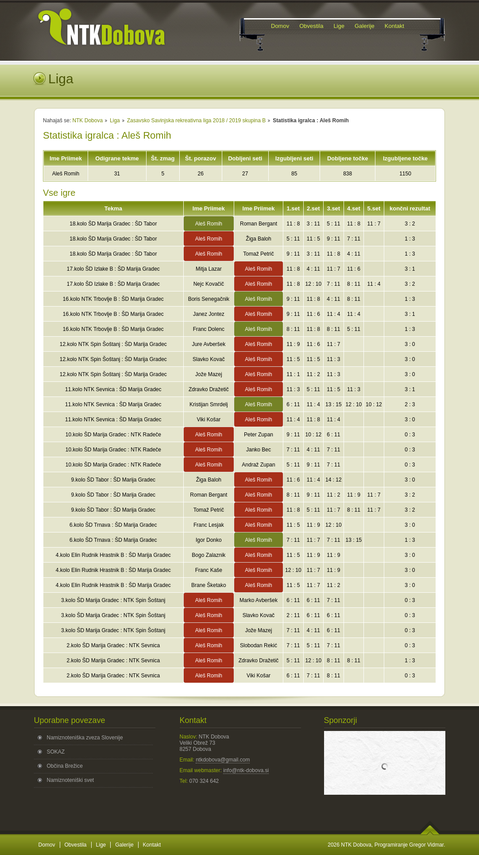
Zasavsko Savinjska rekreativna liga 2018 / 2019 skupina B (196, 120)
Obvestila (76, 845)
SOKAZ (56, 752)
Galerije (124, 845)
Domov (47, 845)
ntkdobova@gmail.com (223, 760)
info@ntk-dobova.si (246, 770)
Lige (101, 845)
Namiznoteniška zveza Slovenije (85, 738)
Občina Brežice (65, 766)
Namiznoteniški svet (70, 780)
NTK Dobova (87, 120)
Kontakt (152, 845)
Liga (115, 120)
